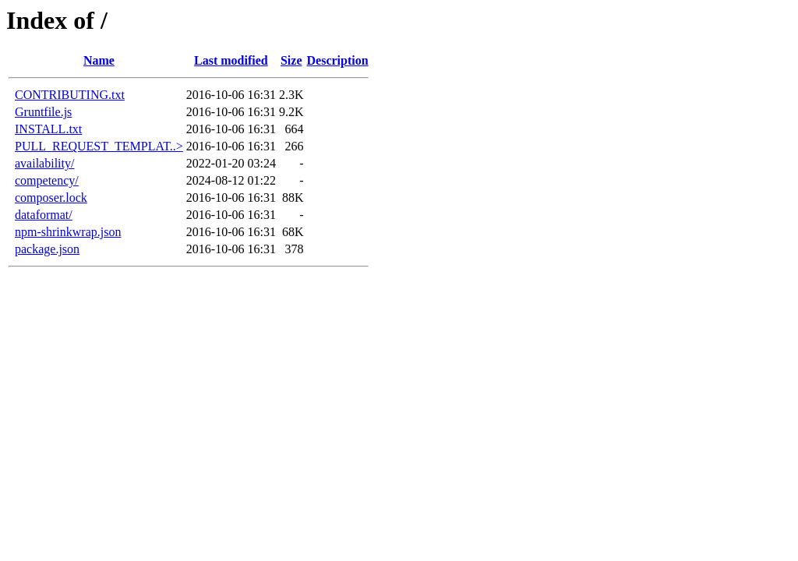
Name (99, 60)
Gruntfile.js (43, 111)
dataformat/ (43, 214)
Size (291, 60)
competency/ (47, 180)
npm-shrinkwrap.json (68, 231)
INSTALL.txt (48, 129)
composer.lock (51, 197)
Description (338, 60)
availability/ (44, 163)
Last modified (231, 60)
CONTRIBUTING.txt (70, 94)
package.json (47, 249)
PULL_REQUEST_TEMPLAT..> (99, 146)
